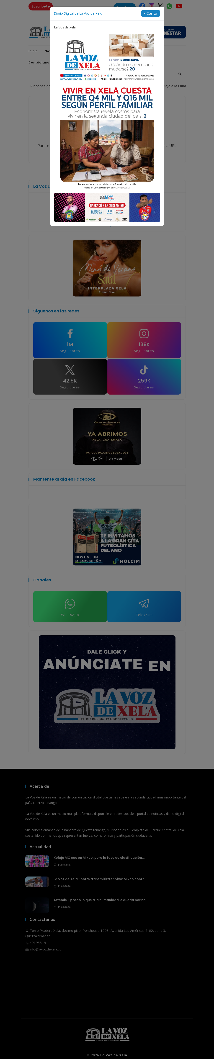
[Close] (150, 13)
